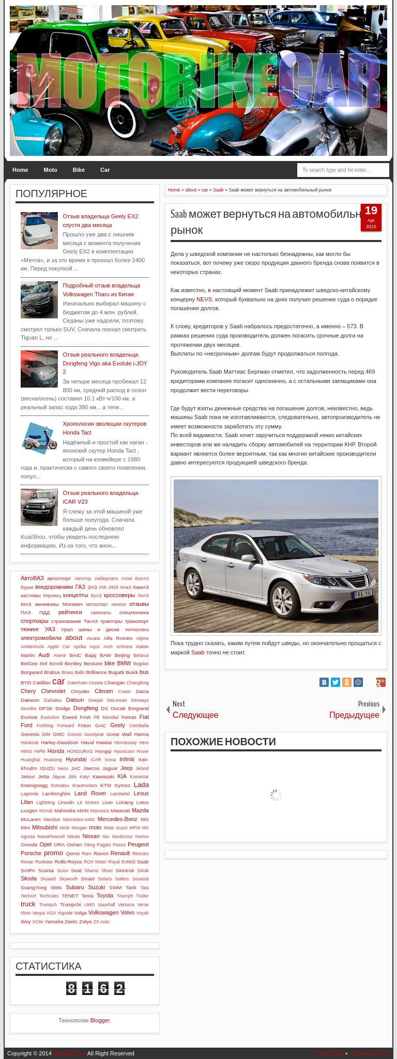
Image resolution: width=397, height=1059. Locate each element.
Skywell (48, 878)
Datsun (75, 700)
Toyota (105, 895)
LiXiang (124, 802)
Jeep (126, 768)
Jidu (72, 776)
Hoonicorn (124, 751)
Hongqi (103, 751)
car (58, 681)
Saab (198, 652)
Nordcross (122, 836)
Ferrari (128, 717)
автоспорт (59, 578)
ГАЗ (80, 587)
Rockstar (44, 861)
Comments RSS (369, 1053)
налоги (119, 604)
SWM (115, 887)
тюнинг (30, 629)
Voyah (142, 913)
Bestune (93, 663)
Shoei (107, 870)
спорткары (35, 621)
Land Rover (90, 793)
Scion (62, 870)
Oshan (74, 844)
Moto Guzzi (116, 827)
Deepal (95, 700)
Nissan (91, 836)
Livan (107, 802)
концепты (75, 595)
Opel (45, 844)
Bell (44, 663)
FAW (85, 717)
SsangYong (34, 887)
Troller (142, 895)
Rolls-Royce (68, 861)
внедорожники (54, 587)
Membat (51, 819)
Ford (27, 725)
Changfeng (138, 682)
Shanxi (91, 870)
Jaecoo (91, 768)
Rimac (27, 861)
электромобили (41, 638)
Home (20, 170)
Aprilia (79, 646)
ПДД (44, 612)
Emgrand (138, 708)
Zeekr (71, 921)
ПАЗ (26, 612)
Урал (67, 629)
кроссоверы (119, 595)
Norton (142, 836)
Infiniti (126, 759)
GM (46, 734)
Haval (87, 742)
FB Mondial (106, 717)
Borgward (31, 672)
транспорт (137, 621)
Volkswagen (103, 912)
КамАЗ (141, 587)
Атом (126, 578)
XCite (37, 921)
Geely (117, 725)
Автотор (82, 578)
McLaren (30, 819)
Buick (132, 672)
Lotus (142, 802)
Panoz (119, 844)
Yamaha (53, 921)
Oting (89, 844)
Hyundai (76, 759)
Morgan (79, 827)
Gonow (74, 734)
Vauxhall (106, 904)
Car (105, 170)
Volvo (127, 912)
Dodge (62, 708)
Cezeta (96, 682)
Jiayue (58, 776)
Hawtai (104, 742)
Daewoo (30, 700)
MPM (134, 827)
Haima (141, 734)
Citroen (104, 691)
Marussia (99, 810)
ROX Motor (95, 861)
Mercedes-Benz (118, 819)
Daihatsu (53, 700)
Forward (65, 725)
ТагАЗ (91, 621)
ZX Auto (102, 921)
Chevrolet (53, 691)
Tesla (88, 895)
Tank (131, 887)
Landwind (120, 793)
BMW (124, 663)
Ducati (118, 708)
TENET (70, 895)
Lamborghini (56, 793)
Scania (46, 870)
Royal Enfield (122, 861)
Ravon (101, 853)
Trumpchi (70, 904)
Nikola (73, 836)
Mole (65, 827)
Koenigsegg (34, 785)
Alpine (142, 638)
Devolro (28, 708)
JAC (76, 768)
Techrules (49, 895)
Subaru (75, 887)
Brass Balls (73, 672)
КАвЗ (125, 587)
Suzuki (96, 887)
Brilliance (96, 672)
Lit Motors (88, 802)
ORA (59, 844)
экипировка (137, 629)
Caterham (78, 682)
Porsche (31, 853)
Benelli (56, 663)
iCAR (95, 759)
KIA (122, 776)
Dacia (142, 691)
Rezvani (140, 853)
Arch (108, 646)
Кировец (51, 595)
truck (28, 904)
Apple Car (59, 646)
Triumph (125, 895)
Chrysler (80, 691)
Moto (50, 170)
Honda (56, 751)
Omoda (29, 844)
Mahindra (64, 810)
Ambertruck (32, 646)
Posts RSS (330, 1053)
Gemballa (139, 725)
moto (95, 827)
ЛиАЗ (143, 595)
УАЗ (50, 629)
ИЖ (102, 587)
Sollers (122, 878)
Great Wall (119, 734)
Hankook (30, 742)
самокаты (100, 612)
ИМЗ (113, 587)
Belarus (141, 655)
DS (104, 708)
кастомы (31, 595)
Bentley (73, 663)
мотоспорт (97, 604)
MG (145, 819)
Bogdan (141, 663)
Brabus (52, 672)
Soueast (140, 878)
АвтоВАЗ (32, 578)
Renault (120, 853)
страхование (66, 621)
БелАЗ (142, 578)
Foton (84, 725)
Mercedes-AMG (79, 819)
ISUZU (47, 768)
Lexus (141, 793)
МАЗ (26, 604)
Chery (28, 691)
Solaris (105, 878)
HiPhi (39, 751)
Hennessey (125, 742)
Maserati (120, 810)
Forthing (45, 725)
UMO (89, 904)
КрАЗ (96, 595)
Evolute (29, 717)
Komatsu (60, 785)
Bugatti (116, 672)
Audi (44, 655)
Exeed (70, 717)
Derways (140, 700)
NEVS (204, 299)
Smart (88, 878)
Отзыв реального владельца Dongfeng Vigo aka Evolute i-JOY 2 (105, 363)
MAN (82, 810)
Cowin (124, 691)
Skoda (29, 878)
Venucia (126, 904)
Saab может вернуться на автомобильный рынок (273, 222)
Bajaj (90, 655)
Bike (79, 170)
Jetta (43, 776)
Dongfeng (85, 708)
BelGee (29, 663)
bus (144, 672)
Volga (80, 913)
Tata (144, 887)
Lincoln (66, 802)
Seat (76, 870)
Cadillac (42, 682)
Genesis (30, 734)
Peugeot (138, 844)
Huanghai (30, 759)
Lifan (27, 802)
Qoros (73, 853)
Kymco (122, 785)
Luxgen (29, 810)
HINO (26, 751)
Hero (144, 742)
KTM (105, 785)
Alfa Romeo (117, 638)
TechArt (28, 895)
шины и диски (99, 629)
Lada (141, 785)
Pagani (104, 844)
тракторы (111, 621)
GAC (100, 725)
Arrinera (124, 646)
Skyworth (68, 878)
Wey (26, 921)
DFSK (45, 708)
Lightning (45, 802)
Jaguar (110, 768)
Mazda (140, 810)
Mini (25, 827)
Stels (56, 887)
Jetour (28, 776)
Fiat (144, 717)
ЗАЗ (92, 587)
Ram (87, 853)
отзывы (139, 604)
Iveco (62, 768)
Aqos (94, 646)
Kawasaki (103, 776)
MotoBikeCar (69, 1053)
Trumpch (48, 904)
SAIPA (28, 870)
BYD (26, 682)
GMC (59, 734)
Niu (106, 836)
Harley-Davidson (60, 742)
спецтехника (134, 612)
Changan (114, 682)
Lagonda (29, 793)
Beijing (122, 655)
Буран (27, 587)
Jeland (142, 768)
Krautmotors (84, 785)
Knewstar (139, 776)
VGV (51, 913)
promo (53, 853)
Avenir (59, 655)
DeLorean (117, 700)
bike (109, 663)
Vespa (38, 913)
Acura (93, 638)
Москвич (73, 604)
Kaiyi (84, 776)
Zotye (85, 921)
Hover (143, 751)
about (73, 637)
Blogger (100, 1020)
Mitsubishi (44, 827)
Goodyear (94, 734)
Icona (110, 759)
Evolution (50, 717)
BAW (105, 655)
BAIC (75, 655)
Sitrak (143, 870)
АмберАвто (106, 578)
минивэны (47, 604)
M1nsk (46, 810)
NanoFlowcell (51, 836)
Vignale (64, 913)
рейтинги (70, 612)
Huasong (53, 759)
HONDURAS (80, 751)
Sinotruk (125, 870)
